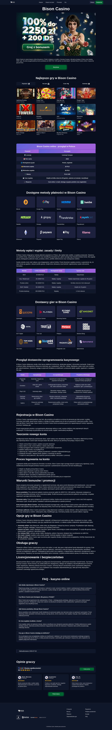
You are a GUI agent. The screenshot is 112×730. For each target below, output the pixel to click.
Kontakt (87, 714)
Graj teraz (56, 67)
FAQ (86, 716)
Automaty (86, 84)
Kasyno (41, 2)
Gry (65, 2)
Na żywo (45, 84)
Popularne (26, 84)
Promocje (59, 2)
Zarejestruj (99, 2)
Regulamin (88, 709)
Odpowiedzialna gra (72, 716)
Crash (66, 84)
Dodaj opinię (87, 669)
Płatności (69, 714)
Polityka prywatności (90, 711)
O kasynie (69, 709)
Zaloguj (92, 2)
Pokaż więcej (56, 693)
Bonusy (68, 711)
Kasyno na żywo (50, 2)
